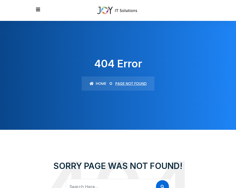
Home (97, 83)
